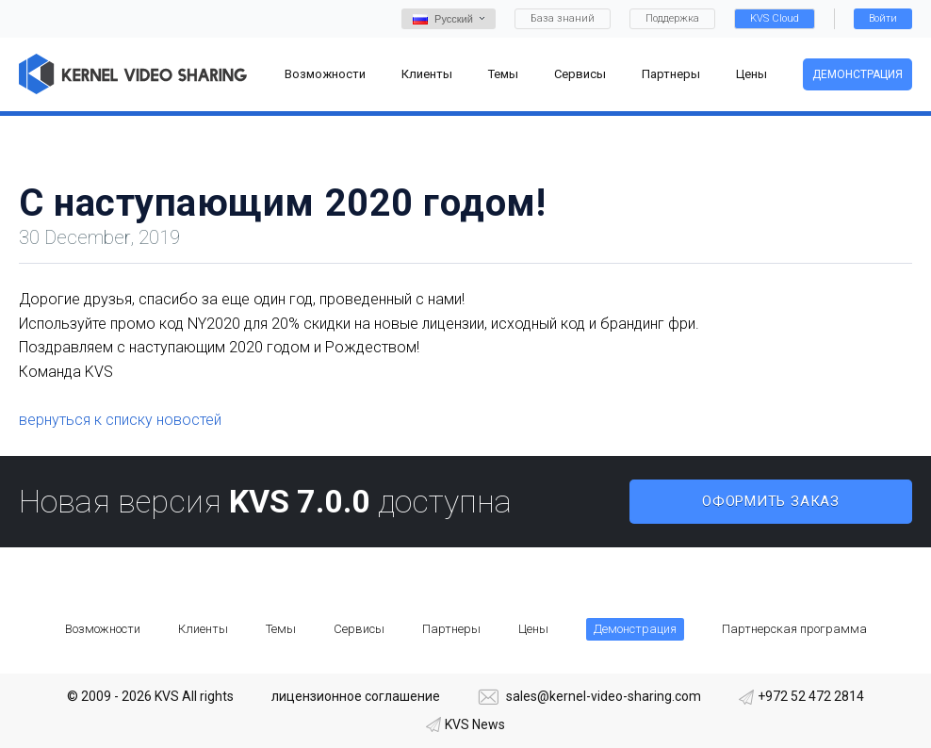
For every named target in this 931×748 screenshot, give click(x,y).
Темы (281, 629)
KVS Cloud (774, 18)
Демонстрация (857, 74)
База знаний (563, 18)
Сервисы (359, 629)
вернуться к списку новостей (120, 420)
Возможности (102, 629)
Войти (883, 18)
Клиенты (203, 629)
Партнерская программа (794, 629)
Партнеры (451, 629)
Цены (533, 629)
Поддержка (672, 18)
